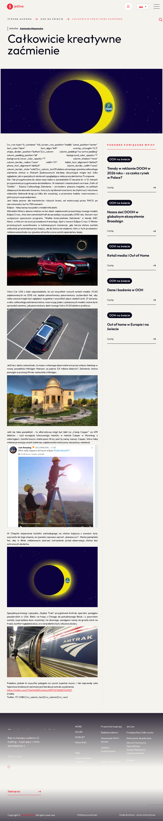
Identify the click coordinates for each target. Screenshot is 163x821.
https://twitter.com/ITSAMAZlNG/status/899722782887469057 (39, 690)
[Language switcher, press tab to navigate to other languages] (142, 6)
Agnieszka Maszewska (31, 28)
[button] (156, 6)
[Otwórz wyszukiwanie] (161, 20)
